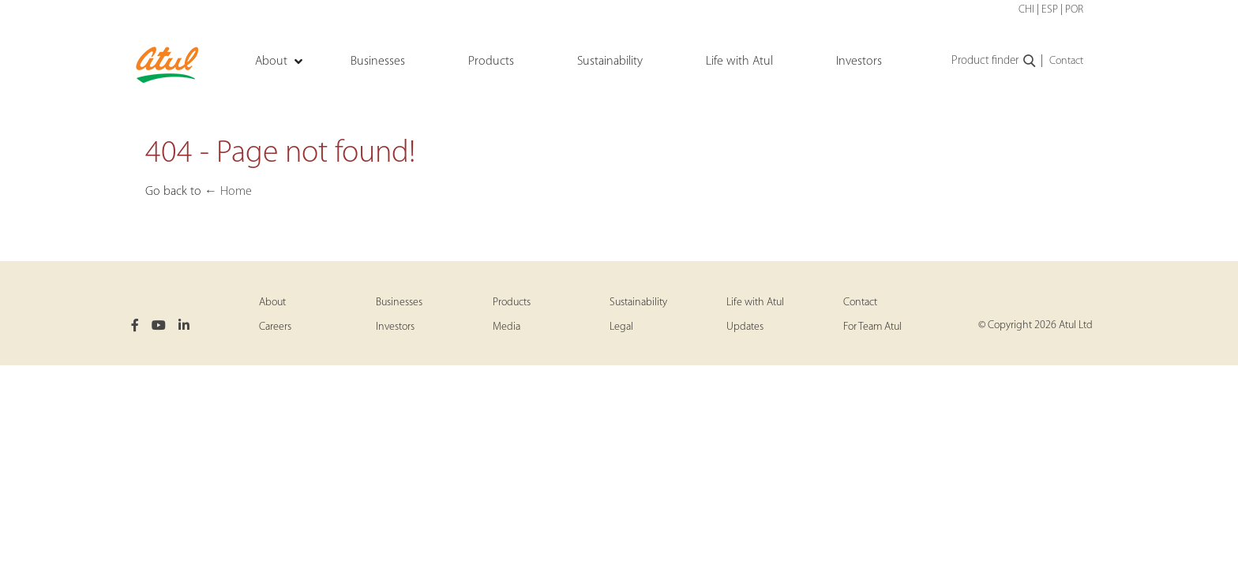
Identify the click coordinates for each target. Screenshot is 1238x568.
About (272, 302)
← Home (228, 191)
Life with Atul (755, 302)
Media (506, 327)
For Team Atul (872, 327)
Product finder (994, 61)
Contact (1066, 61)
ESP (1049, 10)
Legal (621, 327)
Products (512, 302)
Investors (395, 327)
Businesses (399, 302)
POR (1074, 10)
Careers (275, 327)
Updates (744, 327)
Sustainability (638, 302)
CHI (1026, 10)
